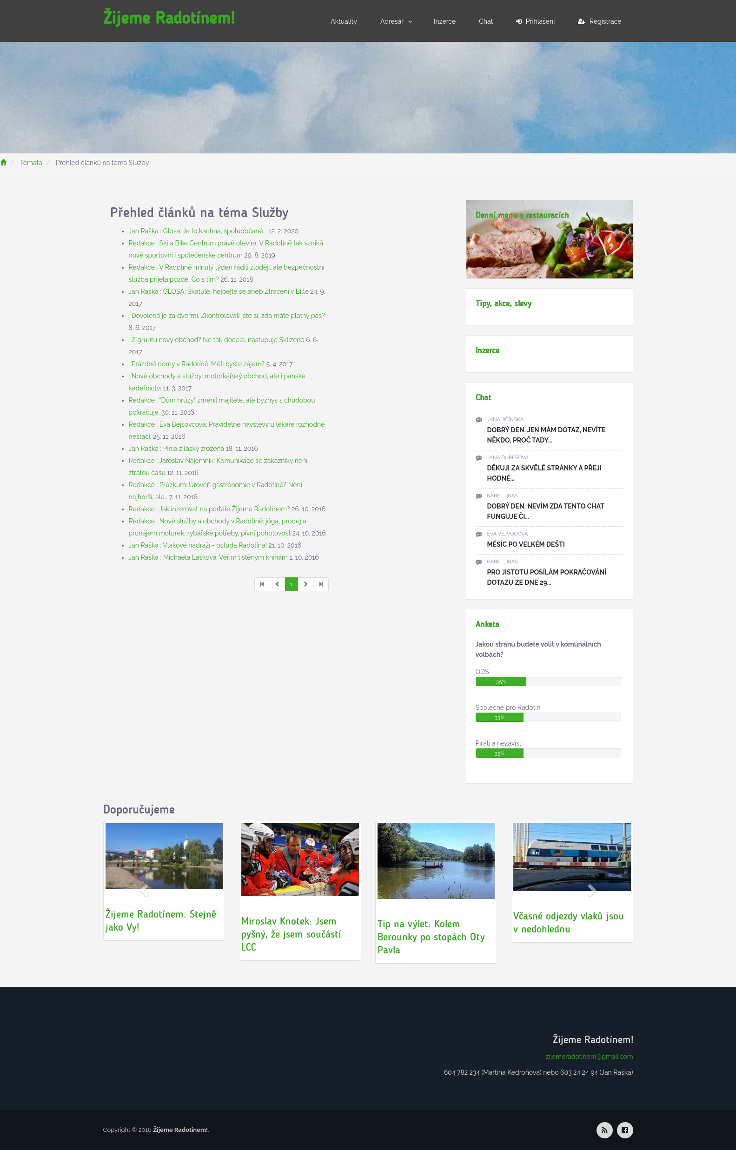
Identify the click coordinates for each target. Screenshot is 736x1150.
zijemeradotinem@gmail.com (589, 1056)
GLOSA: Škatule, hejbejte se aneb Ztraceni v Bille (236, 291)
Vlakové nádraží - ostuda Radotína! (215, 545)
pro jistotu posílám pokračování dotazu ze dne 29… (547, 577)
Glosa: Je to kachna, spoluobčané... (215, 231)
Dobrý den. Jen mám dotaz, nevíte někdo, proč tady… (546, 435)
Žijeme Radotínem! (169, 18)
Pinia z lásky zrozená (194, 448)
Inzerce (445, 21)
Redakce (142, 243)
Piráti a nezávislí (499, 743)
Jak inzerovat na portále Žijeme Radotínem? (224, 509)
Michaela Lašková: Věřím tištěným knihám (225, 557)
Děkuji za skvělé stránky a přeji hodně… (544, 473)
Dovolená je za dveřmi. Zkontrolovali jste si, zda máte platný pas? (228, 315)
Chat (486, 21)
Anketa (487, 624)
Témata (31, 162)
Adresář (392, 21)
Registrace (599, 21)
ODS (482, 671)
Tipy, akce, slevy (503, 303)
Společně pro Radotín (508, 707)
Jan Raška (144, 231)
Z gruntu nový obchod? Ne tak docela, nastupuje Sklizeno (218, 340)
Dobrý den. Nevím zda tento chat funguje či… (545, 511)
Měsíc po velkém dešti (526, 544)
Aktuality (344, 21)
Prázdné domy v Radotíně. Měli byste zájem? (198, 364)
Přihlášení (535, 21)
